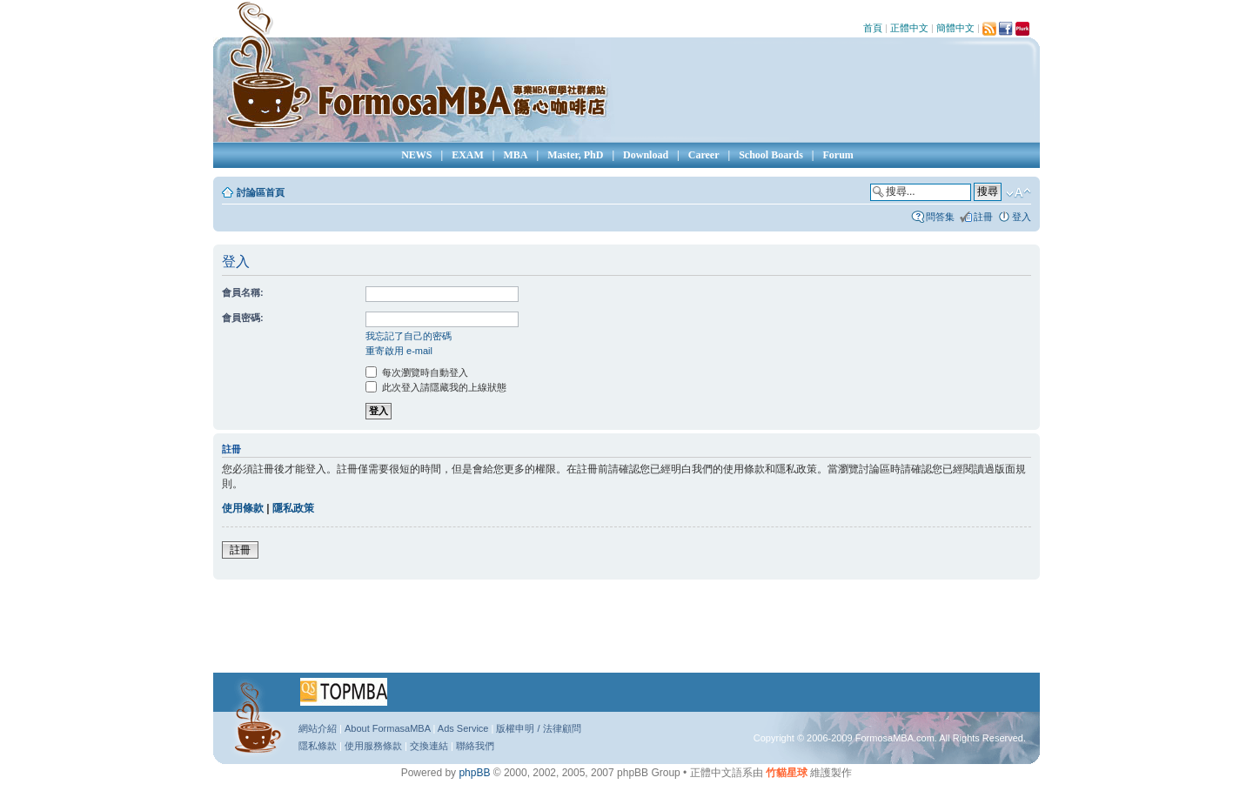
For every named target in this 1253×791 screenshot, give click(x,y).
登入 (1021, 216)
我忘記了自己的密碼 (408, 336)
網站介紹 (317, 728)
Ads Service (463, 728)
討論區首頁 (261, 192)
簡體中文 (955, 28)
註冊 (983, 216)
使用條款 (243, 508)
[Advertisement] (626, 632)
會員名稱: (243, 292)
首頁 (872, 28)
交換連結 (429, 746)
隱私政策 (293, 508)
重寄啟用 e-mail (398, 350)
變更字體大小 (1018, 193)
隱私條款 (317, 746)
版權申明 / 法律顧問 (538, 728)
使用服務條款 (373, 746)
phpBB (474, 773)
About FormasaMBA (387, 728)
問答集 (940, 216)
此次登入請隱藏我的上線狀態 (435, 387)
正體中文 (909, 28)
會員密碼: (243, 317)
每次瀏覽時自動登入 (416, 372)
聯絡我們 (475, 746)
